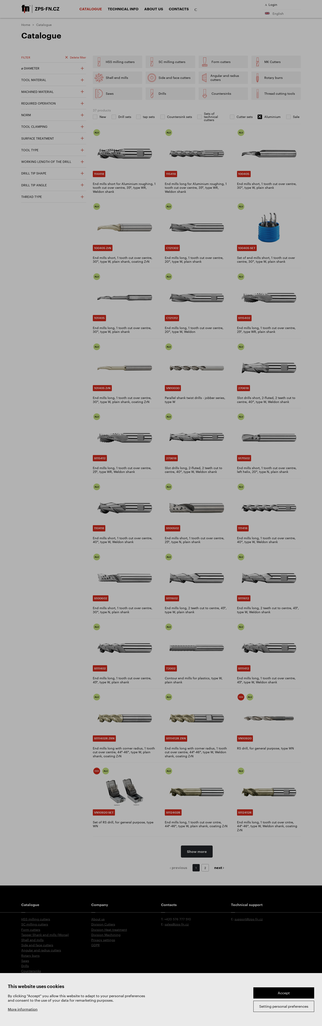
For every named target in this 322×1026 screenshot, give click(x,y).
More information (23, 1009)
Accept (284, 993)
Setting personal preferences (283, 1006)
